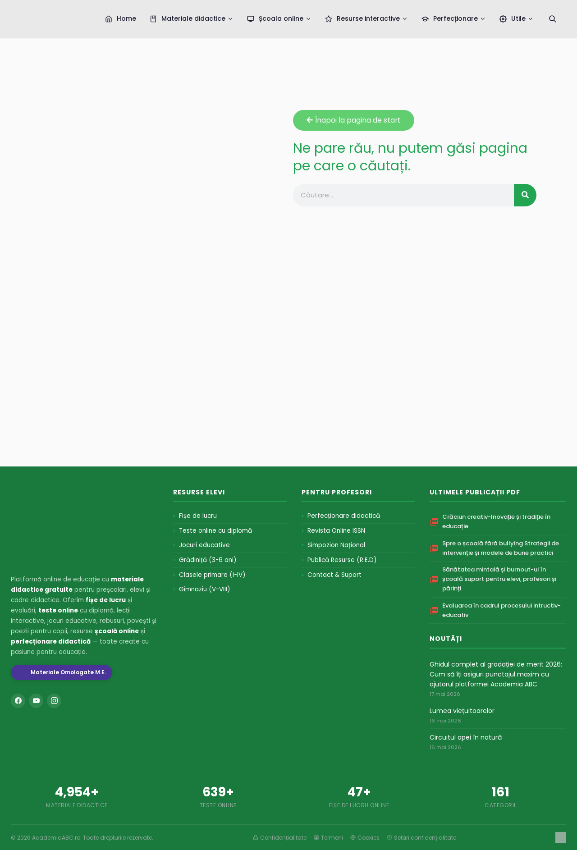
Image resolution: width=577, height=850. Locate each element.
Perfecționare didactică (343, 516)
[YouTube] (36, 701)
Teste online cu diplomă (215, 530)
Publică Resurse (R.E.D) (341, 560)
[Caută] (553, 19)
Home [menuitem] (120, 18)
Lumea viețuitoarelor (462, 710)
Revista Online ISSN (336, 530)
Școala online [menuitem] (279, 18)
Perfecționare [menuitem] (453, 18)
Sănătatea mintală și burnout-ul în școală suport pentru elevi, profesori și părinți (499, 579)
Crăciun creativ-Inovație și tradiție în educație (496, 521)
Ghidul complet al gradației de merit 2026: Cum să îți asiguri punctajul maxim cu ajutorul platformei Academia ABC (496, 674)
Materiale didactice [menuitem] (192, 18)
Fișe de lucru (198, 516)
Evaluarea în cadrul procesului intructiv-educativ (501, 610)
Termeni (328, 837)
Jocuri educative (204, 545)
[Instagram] (54, 701)
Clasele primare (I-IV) (212, 575)
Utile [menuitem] (516, 18)
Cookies (365, 837)
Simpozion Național (336, 545)
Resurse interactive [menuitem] (366, 18)
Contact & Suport (334, 575)
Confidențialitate (280, 837)
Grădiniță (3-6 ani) (207, 560)
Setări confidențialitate (421, 837)
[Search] (525, 195)
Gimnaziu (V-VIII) (204, 589)
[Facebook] (18, 701)
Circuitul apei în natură (466, 737)
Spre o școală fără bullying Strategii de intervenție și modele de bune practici (500, 548)
